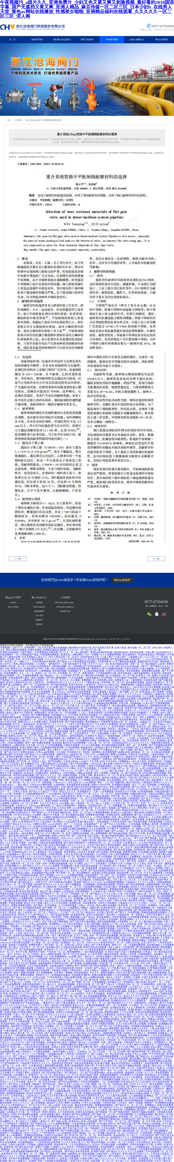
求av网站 (57, 822)
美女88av (109, 687)
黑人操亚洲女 (121, 856)
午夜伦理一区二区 (56, 952)
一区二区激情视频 (99, 733)
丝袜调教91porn (59, 715)
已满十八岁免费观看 (103, 791)
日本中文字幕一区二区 (64, 856)
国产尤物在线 (97, 717)
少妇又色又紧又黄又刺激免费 (53, 719)
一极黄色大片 (48, 1003)
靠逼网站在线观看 (82, 1119)
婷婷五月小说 (107, 1068)
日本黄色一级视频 (63, 972)
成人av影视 (105, 859)
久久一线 (104, 664)
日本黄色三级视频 (156, 1007)
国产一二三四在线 (20, 715)
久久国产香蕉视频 (81, 694)
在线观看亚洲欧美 (81, 975)
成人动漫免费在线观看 (103, 1049)
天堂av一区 (19, 1014)
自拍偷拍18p (41, 898)
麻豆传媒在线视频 (114, 835)
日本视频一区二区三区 (69, 673)
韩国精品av (143, 705)
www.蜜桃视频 (135, 1096)
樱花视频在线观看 (138, 1061)
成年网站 (15, 877)
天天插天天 (12, 731)
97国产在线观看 (150, 977)
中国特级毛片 (145, 991)
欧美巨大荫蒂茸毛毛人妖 (19, 682)
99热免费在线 (89, 903)
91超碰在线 (159, 694)
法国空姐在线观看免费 (32, 768)
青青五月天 (17, 668)
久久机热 (31, 666)
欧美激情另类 (78, 914)
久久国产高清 (88, 705)
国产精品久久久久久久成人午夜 (106, 894)
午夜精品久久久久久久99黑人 (141, 882)
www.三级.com (18, 817)
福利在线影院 (77, 736)
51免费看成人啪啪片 (78, 907)
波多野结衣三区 (9, 1154)
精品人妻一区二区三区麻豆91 (53, 736)
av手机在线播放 (102, 817)
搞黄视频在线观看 (121, 826)
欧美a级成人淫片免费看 (152, 691)
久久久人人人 (59, 724)
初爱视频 (15, 1003)
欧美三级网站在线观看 (78, 833)
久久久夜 (49, 956)
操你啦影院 (119, 1135)
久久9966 (143, 842)
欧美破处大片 (114, 982)
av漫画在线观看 (26, 1049)
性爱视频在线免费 (150, 938)
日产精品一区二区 (92, 940)
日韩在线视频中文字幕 (47, 1126)
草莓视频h (124, 887)
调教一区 (54, 740)
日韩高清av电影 (120, 1084)
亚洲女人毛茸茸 (79, 870)
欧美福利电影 (8, 1024)
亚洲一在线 (28, 726)
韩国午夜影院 (148, 889)
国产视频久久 (34, 817)
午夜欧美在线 (92, 682)
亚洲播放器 (67, 866)
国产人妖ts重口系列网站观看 (118, 998)
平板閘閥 (39, 603)
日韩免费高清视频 (92, 887)
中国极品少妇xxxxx (121, 933)
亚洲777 (81, 796)
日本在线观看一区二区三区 (159, 1151)
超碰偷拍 (18, 773)
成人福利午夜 (116, 1109)
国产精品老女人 (123, 687)
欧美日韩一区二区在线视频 (63, 712)
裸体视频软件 (92, 722)
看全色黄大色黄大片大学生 (117, 763)
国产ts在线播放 (105, 856)
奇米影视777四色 (60, 917)
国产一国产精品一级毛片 (39, 1098)
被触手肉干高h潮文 (88, 1044)
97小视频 (104, 715)
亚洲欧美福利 (148, 763)
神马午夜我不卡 (147, 891)
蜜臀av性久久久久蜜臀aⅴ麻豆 (100, 698)
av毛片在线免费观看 (150, 768)
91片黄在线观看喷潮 (95, 949)
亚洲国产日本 (88, 726)
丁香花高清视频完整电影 (112, 696)
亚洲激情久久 (13, 938)
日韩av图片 (69, 750)
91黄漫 (27, 757)
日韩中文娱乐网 (150, 959)
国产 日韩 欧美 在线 (81, 835)
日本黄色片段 (112, 689)
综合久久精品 (67, 740)
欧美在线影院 (96, 712)
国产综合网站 (55, 761)
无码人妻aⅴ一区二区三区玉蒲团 (16, 884)
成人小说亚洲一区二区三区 (32, 912)
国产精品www (64, 661)
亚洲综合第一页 (119, 722)
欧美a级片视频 (164, 763)
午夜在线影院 (11, 1031)
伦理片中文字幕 (46, 689)
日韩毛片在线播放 (107, 903)
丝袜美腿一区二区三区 (113, 682)
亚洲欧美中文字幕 (33, 668)
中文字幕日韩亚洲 (153, 975)
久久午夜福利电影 (67, 905)
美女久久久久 (138, 854)
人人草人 (83, 712)
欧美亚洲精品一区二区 (82, 861)
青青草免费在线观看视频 (111, 701)
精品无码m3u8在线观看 (43, 819)
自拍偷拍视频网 (66, 984)
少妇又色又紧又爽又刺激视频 (131, 972)
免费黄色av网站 (89, 1037)
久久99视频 (84, 780)
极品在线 (139, 812)
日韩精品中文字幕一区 (27, 770)
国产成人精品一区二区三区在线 (25, 705)
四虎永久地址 (39, 761)
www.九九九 (73, 819)
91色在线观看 (120, 798)
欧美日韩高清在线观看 (86, 866)
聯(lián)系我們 (122, 580)
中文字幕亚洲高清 (60, 766)
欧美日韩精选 (79, 1137)
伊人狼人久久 (50, 984)
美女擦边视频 (108, 1144)
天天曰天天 (90, 754)
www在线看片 (77, 993)
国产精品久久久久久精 (45, 1028)
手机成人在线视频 (151, 1123)
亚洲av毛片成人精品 (110, 979)
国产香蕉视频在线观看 (34, 750)
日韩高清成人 (70, 717)
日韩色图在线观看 (20, 942)
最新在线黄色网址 (71, 940)
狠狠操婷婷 (127, 815)
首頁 (9, 120)
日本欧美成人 (165, 784)
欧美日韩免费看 (155, 840)
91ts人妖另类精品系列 (157, 659)
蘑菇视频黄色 (7, 1037)
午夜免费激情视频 (54, 1116)
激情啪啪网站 (74, 952)
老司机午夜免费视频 (98, 659)
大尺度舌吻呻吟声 (9, 1063)
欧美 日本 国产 (156, 863)
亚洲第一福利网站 (92, 752)
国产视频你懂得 (16, 671)
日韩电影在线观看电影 (79, 668)
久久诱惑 (41, 664)
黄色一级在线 (51, 1005)
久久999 (15, 768)
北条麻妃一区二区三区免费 (24, 803)
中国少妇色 (28, 940)
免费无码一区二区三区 (23, 863)
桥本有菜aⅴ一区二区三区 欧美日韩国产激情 (116, 775)
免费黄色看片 (36, 945)
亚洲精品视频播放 (78, 828)
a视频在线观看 (45, 1144)
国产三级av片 (108, 984)
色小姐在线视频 (59, 685)
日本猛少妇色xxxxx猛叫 (75, 761)
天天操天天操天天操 (115, 952)
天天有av (15, 680)
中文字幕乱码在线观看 (125, 661)
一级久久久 (89, 1028)
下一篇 (156, 559)
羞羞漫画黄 (88, 673)
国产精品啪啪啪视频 (44, 1012)
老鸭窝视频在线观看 (142, 1137)
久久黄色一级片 (8, 1049)
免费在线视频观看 (137, 805)
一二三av (104, 770)
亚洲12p (150, 868)
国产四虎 (68, 842)
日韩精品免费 (7, 805)
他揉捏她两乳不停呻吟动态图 (53, 963)
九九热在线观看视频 (10, 750)
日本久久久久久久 (71, 840)
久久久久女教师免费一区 (17, 733)
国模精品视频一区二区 (42, 986)
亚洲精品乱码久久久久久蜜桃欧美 (29, 852)
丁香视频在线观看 (75, 919)
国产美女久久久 (30, 738)
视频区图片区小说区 (148, 661)
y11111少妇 (149, 657)
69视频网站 (130, 1109)
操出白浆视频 (98, 780)
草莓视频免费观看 (49, 654)
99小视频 (75, 680)
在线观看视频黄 (115, 993)
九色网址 (55, 1147)
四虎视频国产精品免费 (43, 873)
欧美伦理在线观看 (29, 891)
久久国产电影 (106, 708)
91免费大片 (91, 736)
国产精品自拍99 (12, 738)
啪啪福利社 (80, 842)
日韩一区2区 (39, 757)
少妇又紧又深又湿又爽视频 (147, 687)
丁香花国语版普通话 (99, 910)
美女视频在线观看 (75, 815)
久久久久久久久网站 (149, 710)
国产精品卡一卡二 (40, 703)
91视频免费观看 (95, 687)
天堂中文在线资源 (115, 671)
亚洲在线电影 (52, 838)
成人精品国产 (82, 652)
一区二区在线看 (77, 1056)
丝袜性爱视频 (122, 794)
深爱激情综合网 (158, 705)
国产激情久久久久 (126, 808)
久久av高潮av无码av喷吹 (149, 1047)
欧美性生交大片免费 (126, 791)
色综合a (168, 685)
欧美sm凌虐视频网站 (30, 1109)
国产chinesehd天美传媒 (128, 666)
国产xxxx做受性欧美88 (64, 796)
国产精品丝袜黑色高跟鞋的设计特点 (89, 787)
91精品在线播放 (156, 794)
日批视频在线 (58, 708)
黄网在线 (73, 1017)
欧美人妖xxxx (18, 1047)
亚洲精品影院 (113, 815)
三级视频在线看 (55, 1054)
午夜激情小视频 (101, 831)
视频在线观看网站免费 (23, 1126)
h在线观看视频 (145, 791)
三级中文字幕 (31, 840)
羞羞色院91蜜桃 (108, 959)
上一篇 (18, 559)
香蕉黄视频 (116, 852)
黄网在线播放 (139, 940)
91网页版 (56, 940)
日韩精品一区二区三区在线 (91, 1051)
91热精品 (87, 1086)
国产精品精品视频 (119, 659)
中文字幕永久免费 (60, 1058)
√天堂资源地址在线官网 (45, 652)
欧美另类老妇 (125, 673)
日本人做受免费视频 (119, 854)
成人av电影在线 (16, 777)
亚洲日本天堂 (20, 1070)
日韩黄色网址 (42, 773)
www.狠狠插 (89, 782)
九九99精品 (101, 854)
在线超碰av (155, 796)
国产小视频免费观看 (60, 1091)
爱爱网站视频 (130, 852)
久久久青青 (12, 842)
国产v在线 (14, 729)
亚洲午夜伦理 (108, 907)
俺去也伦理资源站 (120, 1063)
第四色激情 (145, 801)
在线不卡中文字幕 (22, 1079)
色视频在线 (75, 903)
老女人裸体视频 (17, 970)
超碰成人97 (146, 722)
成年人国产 (166, 712)
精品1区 (44, 891)
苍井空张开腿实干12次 (158, 914)
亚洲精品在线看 (153, 812)
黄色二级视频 (109, 808)
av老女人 (71, 1051)
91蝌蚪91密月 (40, 824)
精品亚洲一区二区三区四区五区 (40, 847)
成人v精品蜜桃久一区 (25, 719)
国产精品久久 (43, 940)
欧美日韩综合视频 (81, 1089)
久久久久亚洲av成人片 (73, 1142)
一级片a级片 (22, 784)
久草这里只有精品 (162, 722)
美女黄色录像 (117, 1054)
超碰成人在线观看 (44, 726)
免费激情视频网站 (45, 1049)
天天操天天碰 (121, 766)
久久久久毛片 (18, 1042)
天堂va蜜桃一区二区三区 (67, 831)
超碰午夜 (119, 708)
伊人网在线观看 (32, 1040)
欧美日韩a (163, 766)
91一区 (134, 921)
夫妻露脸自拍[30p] (58, 759)
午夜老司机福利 (109, 1126)
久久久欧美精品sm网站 (18, 873)
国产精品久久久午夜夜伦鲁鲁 (40, 754)
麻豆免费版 (72, 780)
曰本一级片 (51, 935)
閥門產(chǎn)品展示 (62, 39)
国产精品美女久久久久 (111, 1107)
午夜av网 (149, 652)
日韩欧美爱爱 (55, 854)
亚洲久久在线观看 (109, 919)
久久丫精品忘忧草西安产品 (36, 694)
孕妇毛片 (22, 914)
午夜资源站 (79, 938)
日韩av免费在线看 (72, 977)
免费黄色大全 (122, 680)
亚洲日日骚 (126, 840)
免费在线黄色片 (47, 910)
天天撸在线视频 (41, 1051)
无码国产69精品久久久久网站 (61, 768)
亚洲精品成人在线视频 (12, 787)
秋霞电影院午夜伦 (154, 1100)
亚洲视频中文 (75, 671)
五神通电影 (135, 856)
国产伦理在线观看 (92, 666)
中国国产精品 (57, 780)
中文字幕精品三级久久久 (35, 657)
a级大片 (145, 666)
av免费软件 (87, 989)
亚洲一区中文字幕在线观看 (30, 659)
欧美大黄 (45, 701)
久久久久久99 (33, 856)
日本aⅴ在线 (39, 977)
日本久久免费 (104, 900)
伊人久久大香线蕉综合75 (135, 796)
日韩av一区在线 (86, 905)
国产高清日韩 (71, 1135)
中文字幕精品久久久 (109, 750)
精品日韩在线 (133, 782)
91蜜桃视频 (45, 671)
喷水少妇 (8, 719)
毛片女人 (64, 680)
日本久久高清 (160, 719)
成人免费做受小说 (71, 738)
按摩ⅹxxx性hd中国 (101, 784)
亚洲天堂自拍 (76, 685)
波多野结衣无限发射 (50, 840)
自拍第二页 (100, 710)
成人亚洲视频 (149, 784)
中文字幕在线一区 (60, 701)
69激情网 (105, 722)
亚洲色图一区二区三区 (140, 989)
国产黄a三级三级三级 (85, 900)
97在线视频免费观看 (108, 1056)
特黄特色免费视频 (159, 678)
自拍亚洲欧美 (20, 789)
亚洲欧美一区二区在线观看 (125, 740)
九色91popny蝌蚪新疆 (41, 784)
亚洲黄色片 (64, 847)
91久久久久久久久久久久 (29, 861)
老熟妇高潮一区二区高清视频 (82, 708)
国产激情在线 (34, 887)
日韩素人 (128, 1033)
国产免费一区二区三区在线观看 (110, 1010)
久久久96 (36, 782)
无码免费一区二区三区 (70, 887)
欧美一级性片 (117, 965)
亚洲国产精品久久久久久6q (17, 824)
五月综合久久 (136, 986)
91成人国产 (121, 657)
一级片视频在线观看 (93, 952)
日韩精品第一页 (125, 914)
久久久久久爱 (36, 789)
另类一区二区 (137, 664)
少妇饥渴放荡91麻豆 (155, 1077)
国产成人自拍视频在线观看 (27, 907)
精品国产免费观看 (161, 689)
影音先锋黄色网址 (18, 1058)
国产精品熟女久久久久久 (139, 835)
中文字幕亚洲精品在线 (60, 812)
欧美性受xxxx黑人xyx (98, 1137)
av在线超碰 (143, 738)
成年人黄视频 (78, 766)
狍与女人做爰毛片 (18, 1161)
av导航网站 (123, 921)
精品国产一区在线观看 (133, 819)
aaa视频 (46, 817)
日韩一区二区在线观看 (130, 1070)
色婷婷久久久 (43, 975)
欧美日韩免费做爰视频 (147, 1012)
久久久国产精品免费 (86, 750)
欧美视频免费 (110, 752)
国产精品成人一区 (49, 675)
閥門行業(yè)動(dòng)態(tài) (65, 603)
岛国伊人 (143, 861)
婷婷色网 (165, 661)
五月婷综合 (38, 731)
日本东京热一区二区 (60, 880)
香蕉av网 (89, 1065)
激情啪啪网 (6, 724)
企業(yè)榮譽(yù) (136, 39)
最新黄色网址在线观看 (38, 970)
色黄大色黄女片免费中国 (80, 1047)
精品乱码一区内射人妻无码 (157, 856)
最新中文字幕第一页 (54, 815)
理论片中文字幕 (137, 833)
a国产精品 (69, 1151)
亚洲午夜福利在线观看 (127, 810)
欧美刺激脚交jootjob (34, 810)
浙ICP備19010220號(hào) (122, 639)
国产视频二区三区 (129, 691)
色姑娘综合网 (162, 696)
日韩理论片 (39, 682)
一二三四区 (130, 738)
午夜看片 (144, 678)
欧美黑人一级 (143, 675)
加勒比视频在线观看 (55, 789)
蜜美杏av (96, 668)
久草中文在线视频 (42, 798)
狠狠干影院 (43, 766)
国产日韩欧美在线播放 (61, 882)
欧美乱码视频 (148, 831)
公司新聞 (18, 120)
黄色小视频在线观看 (67, 696)
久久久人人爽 (18, 1098)
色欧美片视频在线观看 (57, 731)
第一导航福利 (159, 907)
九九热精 (61, 752)
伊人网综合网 (50, 887)
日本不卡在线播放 (95, 993)
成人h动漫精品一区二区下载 (120, 675)
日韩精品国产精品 (29, 654)
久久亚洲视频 (127, 1056)
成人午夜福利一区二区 (82, 803)
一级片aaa (15, 822)
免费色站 (108, 759)
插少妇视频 (102, 852)
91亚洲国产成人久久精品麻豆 (135, 689)
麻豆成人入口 (62, 870)
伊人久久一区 (66, 652)
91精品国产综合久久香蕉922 (138, 1042)
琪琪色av (112, 729)
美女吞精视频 (114, 780)
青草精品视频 (114, 931)
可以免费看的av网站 (86, 740)
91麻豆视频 (57, 1079)
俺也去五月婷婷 (110, 789)
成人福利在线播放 (103, 849)
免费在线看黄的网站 (21, 905)
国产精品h (40, 1019)
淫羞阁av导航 (162, 868)
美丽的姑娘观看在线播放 (154, 912)
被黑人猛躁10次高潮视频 (136, 845)
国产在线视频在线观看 (161, 745)
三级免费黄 (136, 680)
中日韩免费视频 (125, 1114)
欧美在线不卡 (24, 812)
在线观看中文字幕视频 (132, 1075)
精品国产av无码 (55, 1102)
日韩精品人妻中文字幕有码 (108, 747)
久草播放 (154, 712)
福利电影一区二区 (140, 752)
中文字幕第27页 (34, 1116)
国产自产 (40, 979)
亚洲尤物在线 (16, 840)
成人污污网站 (76, 863)
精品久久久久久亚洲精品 (154, 740)
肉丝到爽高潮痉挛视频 (155, 773)
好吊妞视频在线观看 (50, 738)
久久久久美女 (139, 863)
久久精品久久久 (24, 826)
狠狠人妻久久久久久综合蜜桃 (52, 903)
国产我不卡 (121, 912)
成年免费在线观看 (135, 682)
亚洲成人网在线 (40, 1077)
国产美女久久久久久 (46, 775)
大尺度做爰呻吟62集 (106, 673)
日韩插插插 (134, 798)
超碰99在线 (124, 752)
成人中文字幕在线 (82, 880)
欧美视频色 (65, 1005)
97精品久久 (53, 912)
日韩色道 (133, 754)
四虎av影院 (160, 1031)
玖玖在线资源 (42, 1035)
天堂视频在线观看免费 (52, 747)
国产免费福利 (150, 766)
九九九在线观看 (115, 710)
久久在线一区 (63, 1089)
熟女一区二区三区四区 (37, 1091)
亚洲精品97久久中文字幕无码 (24, 993)
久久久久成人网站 (129, 1044)
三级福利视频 (113, 736)
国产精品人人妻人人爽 (76, 1079)
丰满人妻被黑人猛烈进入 (105, 691)
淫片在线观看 (65, 826)
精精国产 (97, 759)
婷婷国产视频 (166, 852)
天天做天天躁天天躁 (71, 991)
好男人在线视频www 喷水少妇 (16, 854)
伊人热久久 (133, 1135)
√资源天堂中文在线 (79, 1161)
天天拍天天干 (11, 949)
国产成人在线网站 (12, 685)
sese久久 (59, 875)
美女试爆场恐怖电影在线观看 (15, 691)
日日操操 (27, 926)
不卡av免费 (53, 687)
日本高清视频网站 (35, 777)
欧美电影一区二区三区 (46, 680)
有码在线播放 (133, 671)
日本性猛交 (115, 1154)
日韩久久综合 (144, 866)
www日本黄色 (55, 824)
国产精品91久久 (141, 1154)
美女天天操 (60, 859)
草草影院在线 (99, 931)
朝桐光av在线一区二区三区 (23, 736)
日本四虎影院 (147, 1135)
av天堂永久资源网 (85, 852)
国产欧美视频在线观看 (31, 949)
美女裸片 (111, 914)
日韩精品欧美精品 (32, 717)
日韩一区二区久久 (9, 687)
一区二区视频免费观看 (27, 675)
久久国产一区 (77, 698)
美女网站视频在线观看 (124, 705)
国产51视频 (127, 750)
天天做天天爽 (40, 845)
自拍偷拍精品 (154, 945)
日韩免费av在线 (105, 680)
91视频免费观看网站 (84, 1140)
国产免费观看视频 (40, 715)
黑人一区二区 (99, 1003)
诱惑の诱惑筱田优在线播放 (145, 961)
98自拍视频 (145, 719)
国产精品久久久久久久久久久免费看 (41, 866)
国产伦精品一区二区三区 (30, 1149)
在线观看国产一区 (9, 654)
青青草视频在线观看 (97, 1031)
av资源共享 (90, 685)
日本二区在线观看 (86, 768)
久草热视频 (135, 824)
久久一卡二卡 (26, 673)
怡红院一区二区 (17, 666)
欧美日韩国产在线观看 (124, 726)
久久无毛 (62, 1109)
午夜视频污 (102, 863)
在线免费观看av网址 (19, 678)
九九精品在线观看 (126, 698)
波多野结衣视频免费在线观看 (15, 801)
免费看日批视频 (106, 928)
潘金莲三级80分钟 (152, 1065)
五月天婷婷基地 (95, 1058)
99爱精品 (147, 694)
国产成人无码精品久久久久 (148, 815)
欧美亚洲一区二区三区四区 (132, 905)
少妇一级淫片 (49, 1109)
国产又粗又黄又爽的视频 (56, 921)
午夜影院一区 (113, 1040)
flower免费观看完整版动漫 (106, 1119)
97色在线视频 (72, 747)
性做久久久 (131, 710)
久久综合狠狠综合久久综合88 (84, 1144)
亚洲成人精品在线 (98, 986)
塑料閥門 (39, 624)
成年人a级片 (114, 947)
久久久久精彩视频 (90, 745)
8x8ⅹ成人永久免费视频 (35, 1068)
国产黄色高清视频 (123, 849)
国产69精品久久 (116, 1156)
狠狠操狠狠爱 (51, 1149)
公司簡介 (13, 603)
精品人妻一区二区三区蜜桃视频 (153, 894)
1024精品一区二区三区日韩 (143, 1005)
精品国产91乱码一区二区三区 (139, 1017)
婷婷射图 (47, 782)
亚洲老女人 (139, 935)
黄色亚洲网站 (104, 917)
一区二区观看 (98, 1130)
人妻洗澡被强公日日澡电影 (99, 678)
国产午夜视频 (47, 875)
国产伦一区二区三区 (21, 696)
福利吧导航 (55, 959)
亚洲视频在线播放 (121, 784)
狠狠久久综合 (26, 1086)
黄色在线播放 (40, 854)
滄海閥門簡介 (37, 39)
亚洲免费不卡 (104, 705)
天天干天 (93, 664)
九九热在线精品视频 (94, 671)
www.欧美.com (16, 831)
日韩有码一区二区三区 (61, 898)
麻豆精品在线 (65, 935)
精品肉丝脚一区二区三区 (130, 873)
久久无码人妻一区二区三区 (125, 803)
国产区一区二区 (88, 1135)
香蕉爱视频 (17, 810)
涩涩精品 (12, 1077)
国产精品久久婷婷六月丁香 (77, 794)
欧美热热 (57, 743)
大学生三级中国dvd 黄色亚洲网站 (21, 710)
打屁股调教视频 (48, 710)
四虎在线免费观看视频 (161, 1014)
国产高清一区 (24, 761)
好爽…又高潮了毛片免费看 (92, 729)
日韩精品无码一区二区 (100, 805)
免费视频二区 (88, 680)
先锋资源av (15, 833)
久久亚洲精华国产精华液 (56, 861)
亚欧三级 (135, 831)
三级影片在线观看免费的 (99, 766)
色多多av (51, 696)
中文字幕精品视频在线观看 (109, 1100)
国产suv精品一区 (120, 831)
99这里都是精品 (146, 654)
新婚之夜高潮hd (9, 898)
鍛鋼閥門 (39, 620)
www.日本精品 (160, 801)
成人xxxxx (26, 938)
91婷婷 (25, 1044)
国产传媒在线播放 (74, 722)
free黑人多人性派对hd (111, 801)
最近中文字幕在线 (23, 712)
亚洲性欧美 (140, 849)
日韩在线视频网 (15, 743)
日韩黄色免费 (150, 680)
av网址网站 (77, 654)
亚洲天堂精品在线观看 (32, 729)
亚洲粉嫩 (78, 898)
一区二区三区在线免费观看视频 (95, 798)
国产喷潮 (63, 710)
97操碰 (127, 863)
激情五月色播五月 (155, 682)
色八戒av (13, 947)
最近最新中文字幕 (128, 949)
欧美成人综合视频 (69, 1158)
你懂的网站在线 (138, 794)
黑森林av (82, 805)
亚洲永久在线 (58, 1047)
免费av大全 (157, 675)
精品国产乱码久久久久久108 (49, 884)
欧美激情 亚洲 (98, 1149)
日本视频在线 (136, 956)
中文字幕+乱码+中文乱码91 (103, 761)
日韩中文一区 (129, 736)
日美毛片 (5, 905)
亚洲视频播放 (80, 986)
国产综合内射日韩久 (70, 849)
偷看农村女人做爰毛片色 (70, 754)
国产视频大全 (11, 1109)
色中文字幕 (50, 808)
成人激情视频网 (165, 896)
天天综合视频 (76, 678)
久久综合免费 (64, 808)
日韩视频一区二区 (79, 894)
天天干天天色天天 (49, 803)
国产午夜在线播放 (88, 696)
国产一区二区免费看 (137, 745)
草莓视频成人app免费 (66, 956)
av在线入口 (21, 805)
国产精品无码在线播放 (106, 1116)
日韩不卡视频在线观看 (102, 719)
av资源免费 (74, 726)
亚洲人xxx (154, 808)
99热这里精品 (67, 1040)
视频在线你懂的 (37, 896)
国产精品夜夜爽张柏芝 (126, 719)
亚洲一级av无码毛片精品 (124, 817)
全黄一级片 (22, 1065)
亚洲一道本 (42, 863)
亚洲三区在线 (132, 942)
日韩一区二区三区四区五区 (84, 801)
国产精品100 (142, 1056)
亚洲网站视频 (90, 963)
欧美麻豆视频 (132, 889)
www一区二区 (152, 986)
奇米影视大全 (74, 752)
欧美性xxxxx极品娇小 (122, 812)
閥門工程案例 (87, 39)
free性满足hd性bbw (106, 1123)
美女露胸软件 (83, 873)
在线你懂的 (86, 789)
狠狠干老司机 (89, 840)
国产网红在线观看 (97, 877)
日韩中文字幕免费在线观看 (38, 831)
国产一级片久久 (86, 956)
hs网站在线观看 (72, 745)
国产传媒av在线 (59, 1121)
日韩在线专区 (13, 726)
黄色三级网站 (38, 678)
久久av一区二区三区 (160, 903)
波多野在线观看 (156, 736)
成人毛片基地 (139, 761)
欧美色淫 (28, 773)
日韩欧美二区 (116, 773)
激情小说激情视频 (74, 1065)
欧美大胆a (115, 715)
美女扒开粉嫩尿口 (138, 712)
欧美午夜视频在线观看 (22, 968)
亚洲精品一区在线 (132, 733)
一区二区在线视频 (20, 919)
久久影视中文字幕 (70, 675)
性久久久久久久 (12, 961)
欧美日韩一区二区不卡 (121, 847)
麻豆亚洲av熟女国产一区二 (33, 759)
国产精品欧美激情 (60, 914)
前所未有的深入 (95, 689)
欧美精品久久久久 (120, 1137)
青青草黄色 (69, 852)
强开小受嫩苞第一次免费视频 (80, 884)
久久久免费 (148, 696)
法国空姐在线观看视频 (51, 842)
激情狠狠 (152, 1033)
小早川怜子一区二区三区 (32, 947)
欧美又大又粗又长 (60, 703)
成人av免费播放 (14, 1135)
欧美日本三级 (144, 726)
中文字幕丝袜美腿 (70, 1126)
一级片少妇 (138, 838)
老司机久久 (140, 1033)
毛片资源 (73, 715)
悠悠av (9, 712)
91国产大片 (79, 826)
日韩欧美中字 (82, 1054)
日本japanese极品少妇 (108, 685)
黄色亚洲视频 (135, 877)
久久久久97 (25, 870)
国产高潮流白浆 (133, 773)
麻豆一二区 (103, 782)
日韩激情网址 (47, 828)
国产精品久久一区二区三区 (25, 889)
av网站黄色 (19, 745)
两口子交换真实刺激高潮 (73, 687)
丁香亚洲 (38, 808)
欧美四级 (144, 754)
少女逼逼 (88, 898)
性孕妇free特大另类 (160, 875)
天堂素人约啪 (85, 775)
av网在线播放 (92, 1019)
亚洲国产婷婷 (98, 1151)
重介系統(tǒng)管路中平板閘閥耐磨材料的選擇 (44, 120)
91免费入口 (30, 766)
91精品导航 (102, 1154)
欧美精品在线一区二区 (23, 708)
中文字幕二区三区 (35, 745)
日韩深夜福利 (82, 891)
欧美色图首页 (44, 666)
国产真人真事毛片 (117, 877)
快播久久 (87, 849)
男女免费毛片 (130, 654)
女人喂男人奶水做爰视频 (42, 1089)
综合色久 (164, 877)
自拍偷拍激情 (57, 965)
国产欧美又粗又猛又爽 (129, 1123)
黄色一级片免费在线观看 (83, 731)
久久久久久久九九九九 (130, 694)
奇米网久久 (19, 794)
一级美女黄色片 (160, 963)
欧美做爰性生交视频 (39, 1058)
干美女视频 (154, 1156)
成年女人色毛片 (114, 977)
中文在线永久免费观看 (107, 724)
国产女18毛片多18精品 (75, 954)
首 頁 (12, 39)
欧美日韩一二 (137, 659)
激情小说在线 (127, 789)
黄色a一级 (98, 835)
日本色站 (168, 1047)
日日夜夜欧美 (104, 661)
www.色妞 (9, 770)
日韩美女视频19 (104, 956)
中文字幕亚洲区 (117, 1031)
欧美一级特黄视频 (81, 931)
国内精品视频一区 (61, 666)
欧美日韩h (83, 717)
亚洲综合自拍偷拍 (9, 652)
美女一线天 (128, 780)
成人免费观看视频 (67, 729)
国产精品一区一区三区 (146, 750)
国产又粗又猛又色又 (97, 847)
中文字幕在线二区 (55, 833)
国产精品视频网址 (159, 1130)
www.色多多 (139, 840)
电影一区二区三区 (9, 859)
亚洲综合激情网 (14, 757)
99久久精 (146, 963)
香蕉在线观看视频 (106, 921)
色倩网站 (27, 798)
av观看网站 (60, 784)
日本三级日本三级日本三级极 (47, 1024)
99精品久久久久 (164, 1026)
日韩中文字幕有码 (25, 931)
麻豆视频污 (151, 664)
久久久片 (140, 868)
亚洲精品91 (87, 710)
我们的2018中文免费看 (25, 917)
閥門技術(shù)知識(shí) (65, 607)
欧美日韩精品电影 (119, 664)
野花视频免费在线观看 (151, 949)
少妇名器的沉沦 (163, 652)
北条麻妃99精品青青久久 (81, 1100)
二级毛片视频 (90, 991)
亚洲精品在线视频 (92, 1093)
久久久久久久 (52, 659)
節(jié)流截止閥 (39, 607)
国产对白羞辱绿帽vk (57, 678)
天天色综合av (142, 789)
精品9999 (142, 715)
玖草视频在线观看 (157, 968)
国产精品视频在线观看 (148, 947)
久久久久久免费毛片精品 (59, 979)
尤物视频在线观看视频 (124, 859)
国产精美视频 (50, 928)
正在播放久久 (130, 842)
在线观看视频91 (26, 1142)
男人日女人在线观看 (126, 924)
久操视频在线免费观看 (106, 703)
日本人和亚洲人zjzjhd (11, 1068)
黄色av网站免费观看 (120, 787)
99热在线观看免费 (65, 968)
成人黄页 (97, 694)
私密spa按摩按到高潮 (102, 652)
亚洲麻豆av (164, 1033)
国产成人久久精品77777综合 (43, 791)
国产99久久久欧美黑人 (116, 824)
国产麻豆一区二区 (28, 1154)
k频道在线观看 (144, 685)
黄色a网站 (145, 775)
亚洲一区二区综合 (82, 812)
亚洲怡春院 (88, 738)
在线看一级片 (54, 757)
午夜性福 (35, 919)
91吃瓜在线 (96, 763)
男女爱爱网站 (162, 1072)
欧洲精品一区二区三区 (73, 942)
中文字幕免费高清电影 (65, 798)
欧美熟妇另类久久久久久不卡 (154, 1128)
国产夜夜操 (151, 838)
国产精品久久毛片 (49, 770)
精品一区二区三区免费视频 (117, 940)
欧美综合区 (32, 671)
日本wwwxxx (150, 733)
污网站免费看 (129, 715)
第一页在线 (39, 696)
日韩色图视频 (72, 989)
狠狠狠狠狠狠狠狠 (38, 1056)
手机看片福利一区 (121, 968)
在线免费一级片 (124, 1147)
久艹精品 (56, 805)
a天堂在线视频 (122, 975)
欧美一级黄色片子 (62, 938)
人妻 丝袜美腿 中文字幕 (74, 664)
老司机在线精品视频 (24, 775)
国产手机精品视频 (137, 822)
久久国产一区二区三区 (87, 770)
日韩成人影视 (120, 1098)
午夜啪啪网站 (145, 954)
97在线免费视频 (54, 745)
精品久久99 (30, 903)
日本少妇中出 (75, 782)
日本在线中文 (78, 847)
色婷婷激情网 (152, 1063)
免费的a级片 (41, 712)
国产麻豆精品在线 (24, 1147)
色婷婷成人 (41, 1031)
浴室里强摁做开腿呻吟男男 (25, 1151)
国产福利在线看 (63, 986)
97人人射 (76, 701)
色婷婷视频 (44, 835)
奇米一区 (94, 935)
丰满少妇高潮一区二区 (88, 984)
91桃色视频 (65, 1137)
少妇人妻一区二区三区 (99, 743)
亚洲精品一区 (116, 738)
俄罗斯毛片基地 (77, 689)
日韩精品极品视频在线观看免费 (110, 989)
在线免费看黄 (144, 698)
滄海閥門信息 (65, 611)
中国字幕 (116, 796)
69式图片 (53, 1068)
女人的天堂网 (160, 835)
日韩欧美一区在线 (44, 968)
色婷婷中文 (62, 689)
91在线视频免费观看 (114, 882)
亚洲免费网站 (11, 673)
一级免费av (15, 926)
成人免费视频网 (99, 833)
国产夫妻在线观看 (60, 1021)
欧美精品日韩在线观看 (79, 691)
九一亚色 (52, 1061)
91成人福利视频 (92, 924)
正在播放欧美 (109, 1014)
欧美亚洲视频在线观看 (159, 833)
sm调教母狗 (27, 680)
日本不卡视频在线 (141, 928)
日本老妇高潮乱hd (61, 694)
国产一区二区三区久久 (18, 1054)
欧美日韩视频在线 (129, 724)
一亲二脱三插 (41, 933)
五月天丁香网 (81, 935)
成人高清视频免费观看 (95, 996)
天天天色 (86, 1156)
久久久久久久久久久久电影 (36, 796)
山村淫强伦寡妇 (160, 775)
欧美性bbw (74, 1121)
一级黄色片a (17, 1017)
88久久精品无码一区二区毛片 (64, 657)
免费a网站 (112, 949)
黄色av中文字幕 (30, 828)
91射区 (136, 763)
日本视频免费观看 (142, 933)
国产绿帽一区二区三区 (54, 907)
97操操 (4, 1128)
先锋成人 (134, 722)
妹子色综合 (89, 917)
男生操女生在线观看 (60, 933)
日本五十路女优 (8, 912)
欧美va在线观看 (102, 757)
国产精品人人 (26, 1031)
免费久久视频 (160, 989)
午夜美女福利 (109, 1102)
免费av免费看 (110, 694)
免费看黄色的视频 (22, 808)
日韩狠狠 (77, 666)
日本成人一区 (150, 952)
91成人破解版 (147, 668)
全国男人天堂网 (132, 977)
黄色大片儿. (25, 731)
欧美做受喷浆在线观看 (78, 784)
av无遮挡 (33, 1070)
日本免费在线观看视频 (150, 1149)
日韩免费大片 (20, 1075)
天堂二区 (163, 838)
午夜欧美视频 (16, 903)
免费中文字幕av (163, 747)
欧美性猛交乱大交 (90, 657)
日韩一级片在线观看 (55, 668)
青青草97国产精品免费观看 (139, 708)
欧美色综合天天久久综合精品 (36, 822)
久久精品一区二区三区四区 (45, 942)
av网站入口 (24, 661)
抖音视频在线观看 (148, 852)
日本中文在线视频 (56, 896)
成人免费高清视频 (67, 775)
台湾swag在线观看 (45, 752)
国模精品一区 (127, 828)
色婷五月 (142, 736)
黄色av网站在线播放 (24, 664)
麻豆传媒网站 (101, 889)
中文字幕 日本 (72, 705)
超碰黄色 (72, 1154)
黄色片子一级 (77, 868)
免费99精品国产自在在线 (159, 1126)
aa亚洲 (161, 664)
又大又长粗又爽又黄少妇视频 (131, 1024)
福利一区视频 (136, 1102)
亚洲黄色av (129, 982)
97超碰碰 (159, 770)
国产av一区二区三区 (53, 705)
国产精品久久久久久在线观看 (74, 1149)
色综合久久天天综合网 (142, 887)
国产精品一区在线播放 (45, 905)
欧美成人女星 (26, 880)
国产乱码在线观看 (15, 856)
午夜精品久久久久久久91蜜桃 (123, 898)
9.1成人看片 (107, 657)
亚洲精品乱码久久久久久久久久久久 (65, 682)
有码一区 (25, 687)
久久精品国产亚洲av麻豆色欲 (78, 822)
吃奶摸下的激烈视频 (138, 875)
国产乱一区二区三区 (133, 1079)
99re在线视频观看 (146, 896)
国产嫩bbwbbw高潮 (137, 1086)
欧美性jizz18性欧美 (16, 979)
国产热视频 (26, 859)
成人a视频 (114, 840)
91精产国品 (26, 652)
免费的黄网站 (128, 685)
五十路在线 (105, 866)
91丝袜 (139, 1072)
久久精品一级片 (130, 717)
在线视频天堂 (155, 940)
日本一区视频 (92, 654)
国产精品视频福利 (152, 1058)
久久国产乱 (51, 729)
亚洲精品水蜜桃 (62, 889)
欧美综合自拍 (121, 956)
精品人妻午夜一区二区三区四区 (27, 1033)
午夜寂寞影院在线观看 (84, 661)
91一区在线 (162, 657)
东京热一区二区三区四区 (88, 838)
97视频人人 (152, 900)
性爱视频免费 (52, 1130)
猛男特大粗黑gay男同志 (114, 777)
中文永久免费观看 (41, 691)
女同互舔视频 (93, 1014)
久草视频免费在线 (67, 1044)
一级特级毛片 (54, 664)
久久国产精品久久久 (39, 914)
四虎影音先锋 (57, 722)
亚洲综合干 (155, 861)
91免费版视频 (26, 898)
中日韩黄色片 (130, 891)
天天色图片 (24, 1077)
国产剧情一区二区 (65, 873)
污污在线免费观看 (118, 986)
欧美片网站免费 (57, 845)
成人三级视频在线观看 (98, 796)
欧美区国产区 (44, 724)
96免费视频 (136, 703)
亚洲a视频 (47, 1010)
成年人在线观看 (47, 998)
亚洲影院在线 (155, 761)
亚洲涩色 (65, 654)
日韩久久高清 (20, 791)
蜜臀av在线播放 (119, 754)
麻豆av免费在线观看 (72, 777)
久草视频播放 (99, 982)
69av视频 (65, 803)
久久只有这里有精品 (82, 703)
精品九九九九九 (67, 791)
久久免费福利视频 (74, 875)
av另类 (7, 852)
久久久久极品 (88, 819)
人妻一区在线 (123, 907)
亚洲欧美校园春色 (79, 719)
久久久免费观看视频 (111, 654)
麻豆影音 (94, 979)
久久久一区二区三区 (103, 794)
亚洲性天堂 (26, 845)
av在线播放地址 (142, 1147)
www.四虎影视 (155, 715)
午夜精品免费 (38, 1158)
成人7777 (136, 784)
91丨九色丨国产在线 (126, 861)
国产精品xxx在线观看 (59, 877)
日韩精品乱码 (113, 717)
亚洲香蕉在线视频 (104, 861)
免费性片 (10, 861)
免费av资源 (92, 826)
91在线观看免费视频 (138, 917)
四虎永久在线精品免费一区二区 (72, 1012)
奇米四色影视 (136, 652)
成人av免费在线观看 (51, 954)
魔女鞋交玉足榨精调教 (74, 743)
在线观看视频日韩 (35, 794)
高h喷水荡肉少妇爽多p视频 (100, 961)
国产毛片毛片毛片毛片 (12, 766)
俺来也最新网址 (142, 673)
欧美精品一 (125, 729)
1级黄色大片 (131, 757)
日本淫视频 (130, 894)
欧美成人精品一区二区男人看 (24, 701)
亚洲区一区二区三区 (46, 673)
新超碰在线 (29, 724)
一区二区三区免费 (81, 1021)
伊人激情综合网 (12, 657)
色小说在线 (74, 710)
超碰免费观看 (36, 838)
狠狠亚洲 (24, 1123)
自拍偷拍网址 (107, 1147)
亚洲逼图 (122, 1035)
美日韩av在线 (32, 989)
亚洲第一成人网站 (28, 842)
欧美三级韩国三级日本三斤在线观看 (81, 1042)
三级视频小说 (135, 657)
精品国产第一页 (161, 698)
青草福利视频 (59, 671)
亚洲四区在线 (159, 928)
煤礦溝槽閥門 (39, 611)
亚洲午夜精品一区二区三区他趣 (88, 1133)
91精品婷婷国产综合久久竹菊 (72, 910)
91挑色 (4, 945)
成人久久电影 (89, 701)
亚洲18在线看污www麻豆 (43, 1044)
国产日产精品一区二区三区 (146, 787)
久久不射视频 (162, 668)
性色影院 (156, 673)
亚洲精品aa (101, 738)
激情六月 (40, 833)
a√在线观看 (42, 959)
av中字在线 (61, 726)
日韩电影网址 (69, 805)
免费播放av (125, 761)
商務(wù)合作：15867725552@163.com (157, 30)
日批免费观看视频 (135, 731)
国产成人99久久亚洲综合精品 (19, 752)
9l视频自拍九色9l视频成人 (65, 817)
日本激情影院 (38, 687)
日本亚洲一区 (53, 777)
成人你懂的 (55, 891)
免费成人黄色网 (150, 824)
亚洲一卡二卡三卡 (150, 803)
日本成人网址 (110, 887)
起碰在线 (9, 1147)
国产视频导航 (117, 782)
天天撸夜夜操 (7, 924)
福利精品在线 (121, 652)
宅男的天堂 (167, 926)
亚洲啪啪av (55, 924)
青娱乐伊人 (144, 817)
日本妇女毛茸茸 (118, 822)
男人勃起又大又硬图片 (27, 1121)
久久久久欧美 (100, 1109)
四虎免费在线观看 (151, 671)
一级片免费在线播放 (158, 1000)
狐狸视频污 (76, 917)
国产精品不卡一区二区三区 (139, 701)
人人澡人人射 (166, 759)
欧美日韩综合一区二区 (112, 942)
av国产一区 (146, 724)
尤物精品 (105, 970)
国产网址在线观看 (86, 856)
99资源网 (131, 896)
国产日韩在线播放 (79, 763)
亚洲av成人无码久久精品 (77, 945)
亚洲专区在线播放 (88, 715)
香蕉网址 (133, 1158)
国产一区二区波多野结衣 (36, 685)
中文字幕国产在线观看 (126, 678)
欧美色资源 (167, 803)
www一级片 (6, 954)
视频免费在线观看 (160, 743)
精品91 (101, 736)
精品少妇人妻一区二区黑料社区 (68, 961)
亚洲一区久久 (40, 740)
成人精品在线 (11, 759)
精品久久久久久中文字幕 (34, 877)
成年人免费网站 (147, 717)
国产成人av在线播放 (121, 970)
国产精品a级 (96, 1012)
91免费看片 (86, 831)
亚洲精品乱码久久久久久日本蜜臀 (134, 1089)
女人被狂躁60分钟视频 (93, 675)
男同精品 (161, 654)
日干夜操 (46, 856)
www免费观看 (79, 808)
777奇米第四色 (54, 794)
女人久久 (149, 1072)
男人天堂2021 (59, 691)
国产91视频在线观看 (112, 668)
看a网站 (97, 789)
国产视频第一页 (104, 1112)
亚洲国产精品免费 (143, 970)
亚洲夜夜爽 (92, 868)
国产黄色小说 (76, 949)
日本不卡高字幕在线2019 (74, 659)
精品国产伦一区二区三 (158, 931)
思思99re (154, 1021)
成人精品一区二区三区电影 (39, 698)
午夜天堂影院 (131, 668)
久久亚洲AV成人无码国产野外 (153, 880)
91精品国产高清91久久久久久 (77, 757)
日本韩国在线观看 (25, 1037)
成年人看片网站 (75, 1019)
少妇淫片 (5, 715)
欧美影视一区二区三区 (56, 949)
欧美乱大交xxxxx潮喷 (136, 1054)
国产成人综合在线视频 (149, 1119)
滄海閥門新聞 (112, 39)
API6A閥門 (39, 616)
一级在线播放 (102, 822)
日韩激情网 (129, 947)
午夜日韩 (124, 703)
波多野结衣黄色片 (13, 1040)
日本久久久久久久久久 (58, 1014)
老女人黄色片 (54, 750)
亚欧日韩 (162, 984)
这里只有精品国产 (96, 914)
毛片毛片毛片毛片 (37, 1105)
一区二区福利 (90, 928)
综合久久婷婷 (43, 1021)
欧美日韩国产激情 (29, 747)
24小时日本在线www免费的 (27, 815)
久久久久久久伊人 (144, 919)
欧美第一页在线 (84, 968)
